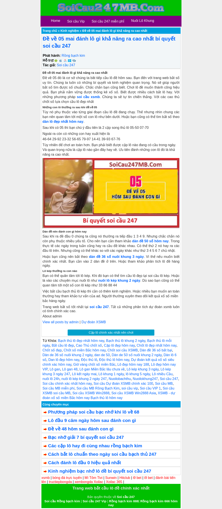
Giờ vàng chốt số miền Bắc (94, 364)
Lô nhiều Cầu (162, 374)
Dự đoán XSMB (94, 322)
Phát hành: (52, 55)
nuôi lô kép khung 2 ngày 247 (84, 379)
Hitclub (124, 478)
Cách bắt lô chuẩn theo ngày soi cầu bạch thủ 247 (102, 454)
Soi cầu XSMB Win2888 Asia (133, 393)
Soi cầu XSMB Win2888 (90, 393)
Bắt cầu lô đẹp (63, 345)
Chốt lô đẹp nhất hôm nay (156, 345)
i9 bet (137, 478)
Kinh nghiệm (69, 30)
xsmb (45, 478)
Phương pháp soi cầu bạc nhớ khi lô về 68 (93, 411)
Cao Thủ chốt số (89, 345)
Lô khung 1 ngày (111, 374)
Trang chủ (49, 30)
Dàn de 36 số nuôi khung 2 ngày (67, 355)
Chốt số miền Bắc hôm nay (84, 350)
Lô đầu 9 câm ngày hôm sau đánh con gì (92, 420)
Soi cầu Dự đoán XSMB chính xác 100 (123, 383)
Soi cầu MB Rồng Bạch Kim (98, 388)
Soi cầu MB (164, 383)
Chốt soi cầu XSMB (123, 350)
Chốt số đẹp (52, 350)
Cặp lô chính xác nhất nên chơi (111, 332)
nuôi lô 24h (50, 379)
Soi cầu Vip (76, 21)
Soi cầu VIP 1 (150, 388)
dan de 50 (102, 355)
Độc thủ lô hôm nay (114, 360)
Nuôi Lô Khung (142, 21)
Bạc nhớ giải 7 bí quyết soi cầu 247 (86, 437)
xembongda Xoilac (89, 482)
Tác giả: (49, 65)
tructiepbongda (60, 482)
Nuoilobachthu (120, 379)
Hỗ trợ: (48, 60)
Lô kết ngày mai (84, 374)
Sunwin (111, 478)
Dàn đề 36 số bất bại (156, 350)
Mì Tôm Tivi (93, 478)
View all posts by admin (60, 322)
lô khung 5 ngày (138, 374)
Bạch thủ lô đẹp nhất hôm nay (81, 341)
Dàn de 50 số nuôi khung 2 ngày (137, 355)
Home (55, 21)
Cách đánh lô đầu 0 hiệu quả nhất (84, 462)
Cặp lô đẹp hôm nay (119, 345)
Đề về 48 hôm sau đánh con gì (81, 428)
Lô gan (55, 369)
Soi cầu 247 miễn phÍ (107, 21)
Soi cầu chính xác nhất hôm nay (67, 383)
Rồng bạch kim (73, 55)
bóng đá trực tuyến (67, 478)
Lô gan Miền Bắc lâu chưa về (102, 369)
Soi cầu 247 (66, 65)
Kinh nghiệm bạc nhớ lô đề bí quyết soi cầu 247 (99, 471)
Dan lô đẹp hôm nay (63, 360)
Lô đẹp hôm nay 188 (133, 364)
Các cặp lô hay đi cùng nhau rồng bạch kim (95, 445)
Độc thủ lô (89, 360)
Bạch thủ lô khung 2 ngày (125, 341)
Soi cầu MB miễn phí (58, 388)
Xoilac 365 (114, 482)
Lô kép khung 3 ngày (142, 369)
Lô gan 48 (69, 369)
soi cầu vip (129, 388)
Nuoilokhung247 (145, 379)
